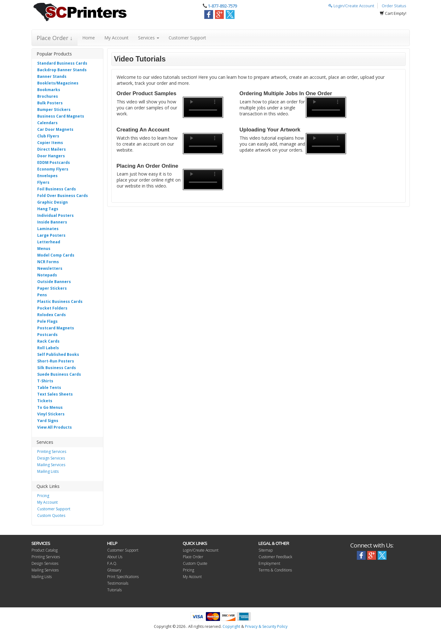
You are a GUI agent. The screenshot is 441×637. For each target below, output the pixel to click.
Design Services (51, 458)
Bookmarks (48, 89)
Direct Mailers (51, 149)
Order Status (394, 6)
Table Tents (49, 387)
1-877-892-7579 (222, 6)
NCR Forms (48, 261)
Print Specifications (123, 576)
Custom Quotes (51, 515)
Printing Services (51, 451)
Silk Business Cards (56, 367)
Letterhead (48, 242)
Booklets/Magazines (57, 83)
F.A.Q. (112, 563)
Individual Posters (55, 215)
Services (148, 38)
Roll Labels (48, 347)
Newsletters (49, 268)
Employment (269, 563)
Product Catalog (45, 550)
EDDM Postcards (53, 162)
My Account (116, 38)
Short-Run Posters (55, 361)
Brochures (47, 96)
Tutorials (114, 590)
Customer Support (187, 38)
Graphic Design (52, 202)
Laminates (48, 228)
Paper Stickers (52, 288)
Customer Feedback (275, 556)
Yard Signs (47, 420)
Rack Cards (48, 341)
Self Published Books (58, 354)
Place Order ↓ (55, 38)
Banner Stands (52, 76)
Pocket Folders (52, 308)
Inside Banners (52, 222)
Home (88, 38)
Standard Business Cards (62, 63)
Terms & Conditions (275, 570)
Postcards (47, 334)
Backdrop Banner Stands (62, 69)
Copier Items (50, 142)
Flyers (43, 182)
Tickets (44, 400)
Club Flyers (48, 136)
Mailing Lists (48, 471)
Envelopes (47, 175)
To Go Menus (50, 407)
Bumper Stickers (54, 109)
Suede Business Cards (59, 374)
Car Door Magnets (55, 129)
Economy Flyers (52, 169)
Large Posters (51, 235)
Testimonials (117, 583)
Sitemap (265, 550)
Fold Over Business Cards (62, 195)
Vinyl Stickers (51, 414)
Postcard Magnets (55, 328)
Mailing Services (51, 464)
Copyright (231, 626)
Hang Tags (47, 208)
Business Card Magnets (60, 116)
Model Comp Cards (55, 255)
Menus (43, 248)
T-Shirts (45, 381)
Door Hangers (51, 156)
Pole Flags (47, 321)
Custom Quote (195, 563)
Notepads (47, 275)
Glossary (114, 570)
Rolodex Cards (51, 314)
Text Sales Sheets (55, 394)
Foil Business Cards (56, 189)
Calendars (47, 122)
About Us (114, 556)
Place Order (193, 556)
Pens (42, 295)
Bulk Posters (50, 103)
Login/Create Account (351, 6)
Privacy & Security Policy (266, 626)
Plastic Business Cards (60, 301)
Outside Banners (54, 281)
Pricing (43, 495)
